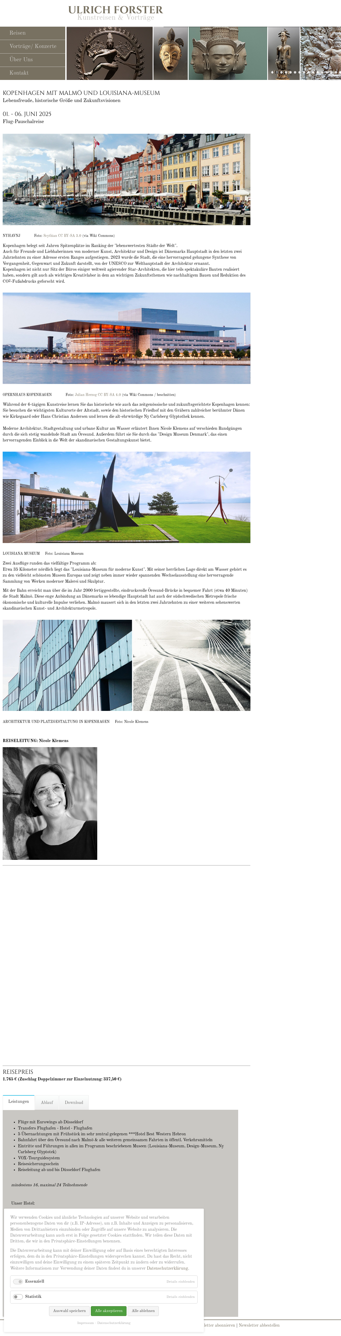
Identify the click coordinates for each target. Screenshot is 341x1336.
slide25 (286, 72)
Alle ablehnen (143, 1311)
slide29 (272, 72)
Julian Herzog (86, 395)
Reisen (17, 33)
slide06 (331, 72)
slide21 (327, 72)
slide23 (290, 72)
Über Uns (21, 60)
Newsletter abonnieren (214, 1325)
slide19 (308, 72)
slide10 (295, 72)
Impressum (85, 1323)
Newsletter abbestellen (259, 1325)
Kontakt (19, 73)
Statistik (33, 1297)
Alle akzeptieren (109, 1311)
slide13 (336, 72)
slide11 (299, 72)
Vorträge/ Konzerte (32, 46)
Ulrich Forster (115, 10)
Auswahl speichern (69, 1311)
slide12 (313, 72)
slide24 (317, 72)
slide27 (281, 72)
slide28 (277, 72)
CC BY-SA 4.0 (110, 395)
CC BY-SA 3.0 (70, 236)
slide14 (304, 72)
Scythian (50, 236)
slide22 (322, 72)
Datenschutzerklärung (167, 1268)
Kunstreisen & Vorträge (115, 18)
